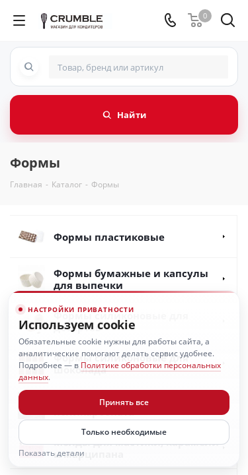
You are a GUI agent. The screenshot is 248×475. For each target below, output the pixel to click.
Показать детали (52, 453)
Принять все (124, 402)
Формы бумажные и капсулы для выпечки (131, 279)
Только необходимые (124, 431)
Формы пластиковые (109, 236)
